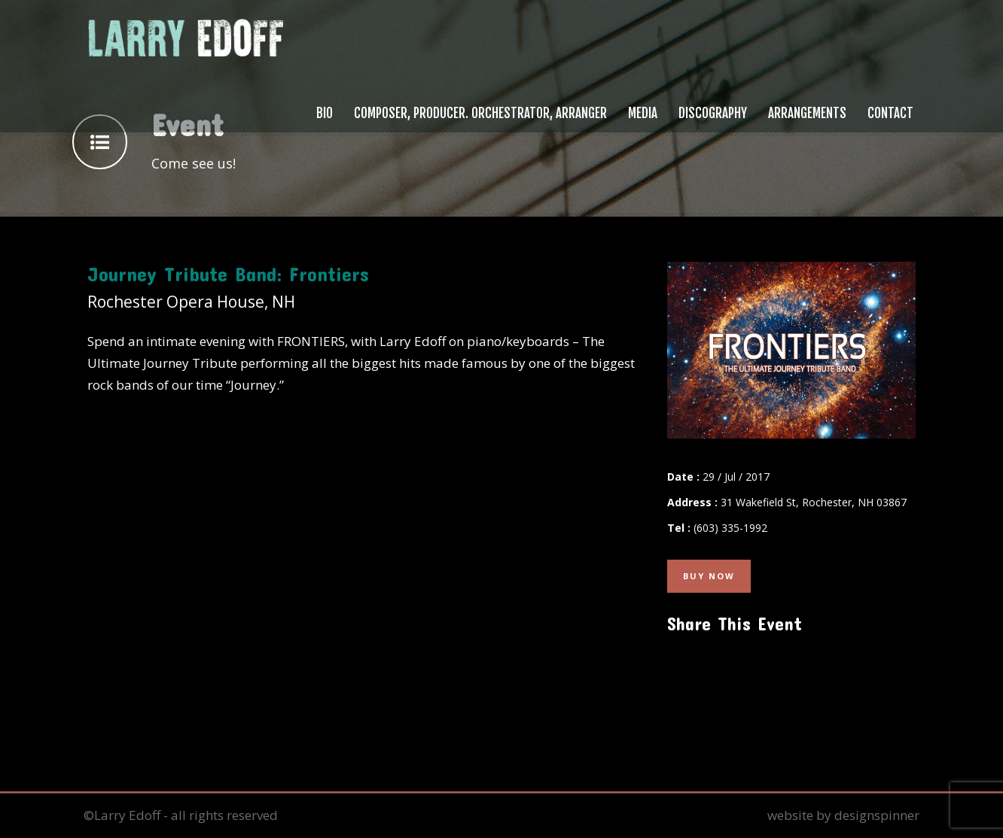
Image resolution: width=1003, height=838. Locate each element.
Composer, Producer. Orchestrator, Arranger (480, 113)
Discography (712, 113)
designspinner (876, 815)
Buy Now (709, 575)
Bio (324, 113)
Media (642, 113)
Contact (890, 113)
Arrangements (807, 113)
